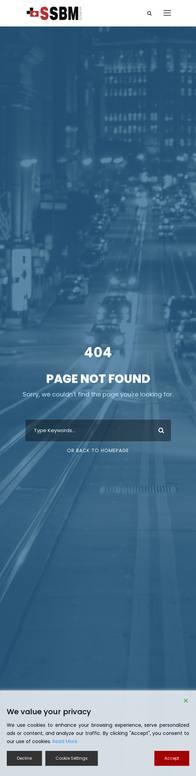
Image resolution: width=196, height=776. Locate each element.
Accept (172, 758)
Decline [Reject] (24, 758)
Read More (65, 741)
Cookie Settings (72, 758)
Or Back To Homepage (98, 450)
